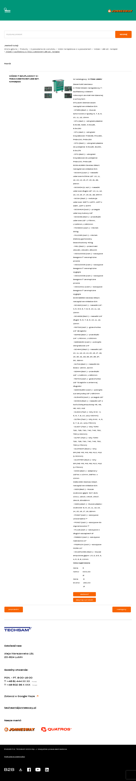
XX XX (30, 681)
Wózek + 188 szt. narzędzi (106, 49)
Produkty (24, 49)
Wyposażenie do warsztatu (42, 49)
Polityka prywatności (14, 757)
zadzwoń (84, 594)
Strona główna (10, 49)
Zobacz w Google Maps (21, 696)
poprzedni (14, 609)
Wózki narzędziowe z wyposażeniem (75, 49)
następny (121, 609)
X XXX (31, 685)
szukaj (123, 34)
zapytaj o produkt (84, 600)
